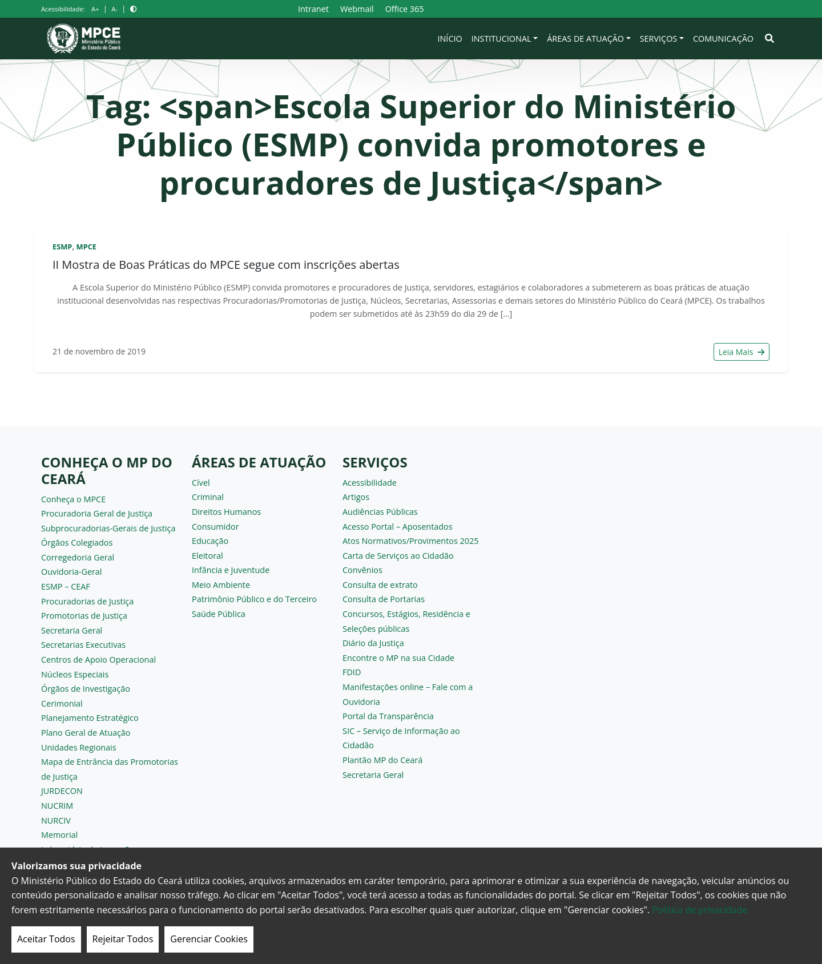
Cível (201, 482)
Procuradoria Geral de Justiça (96, 513)
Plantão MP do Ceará (382, 760)
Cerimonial (62, 703)
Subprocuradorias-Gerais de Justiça (108, 528)
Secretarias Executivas (83, 644)
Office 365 (404, 8)
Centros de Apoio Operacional (98, 659)
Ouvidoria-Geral (71, 571)
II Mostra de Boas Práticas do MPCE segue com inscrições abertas (226, 264)
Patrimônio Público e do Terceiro (254, 599)
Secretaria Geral (71, 630)
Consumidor (215, 526)
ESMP (62, 246)
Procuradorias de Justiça (87, 601)
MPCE (86, 246)
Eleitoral (207, 555)
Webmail (357, 8)
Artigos (355, 496)
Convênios (362, 569)
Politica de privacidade (699, 910)
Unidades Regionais (78, 747)
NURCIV (56, 820)
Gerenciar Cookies (209, 939)
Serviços (659, 38)
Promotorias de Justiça (84, 615)
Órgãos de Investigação (85, 688)
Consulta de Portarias (383, 599)
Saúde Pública (218, 613)
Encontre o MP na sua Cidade (398, 657)
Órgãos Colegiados (76, 542)
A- (114, 9)
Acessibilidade (369, 482)
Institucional (501, 38)
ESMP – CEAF (65, 586)
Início (450, 38)
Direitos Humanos (226, 511)
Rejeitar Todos (123, 939)
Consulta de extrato (380, 584)
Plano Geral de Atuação (86, 732)
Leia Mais (741, 351)
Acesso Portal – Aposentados (397, 526)
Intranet (313, 8)
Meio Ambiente (221, 584)
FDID (351, 672)
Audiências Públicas (380, 511)
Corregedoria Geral (77, 557)
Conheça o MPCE (73, 499)
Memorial (59, 834)
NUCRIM (57, 805)
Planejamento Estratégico (90, 717)
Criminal (208, 496)
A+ (95, 9)
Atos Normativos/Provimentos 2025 (410, 540)
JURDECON (62, 790)
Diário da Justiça (373, 643)
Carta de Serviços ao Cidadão (398, 555)
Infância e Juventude (230, 569)
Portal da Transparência (388, 716)
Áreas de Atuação (585, 38)
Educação (210, 540)
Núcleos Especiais (74, 674)
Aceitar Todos (46, 939)
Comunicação (723, 38)
